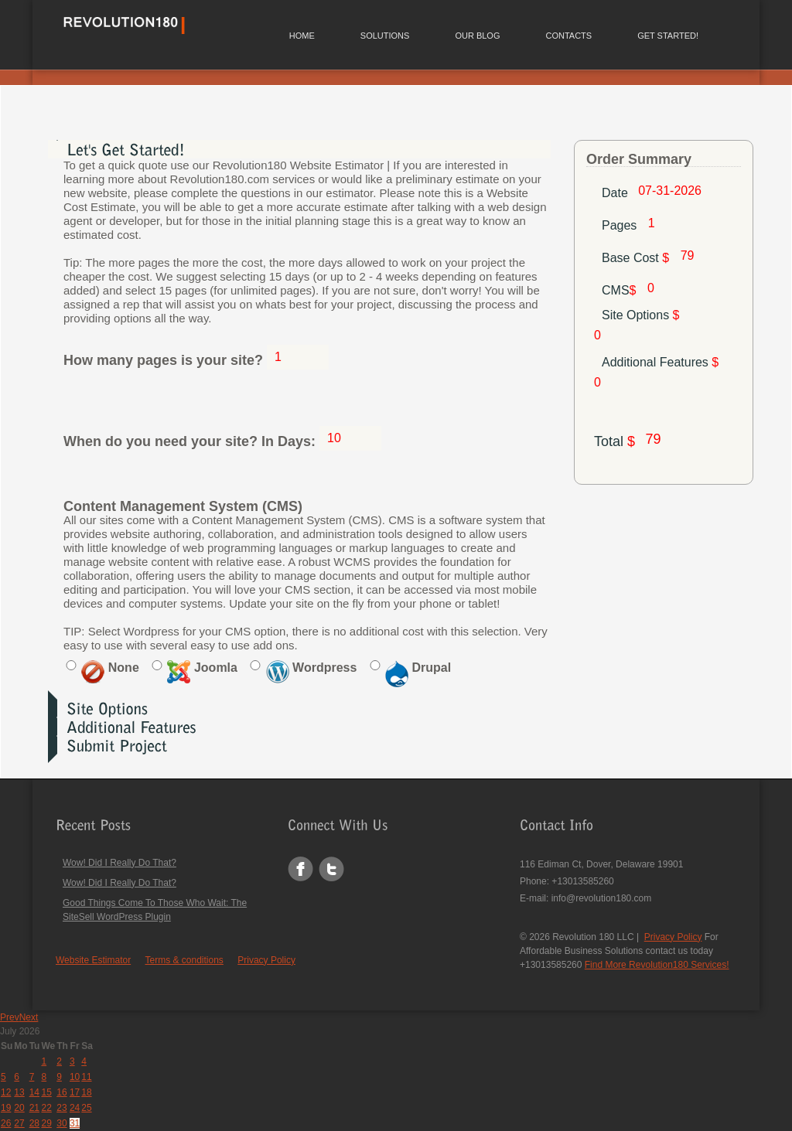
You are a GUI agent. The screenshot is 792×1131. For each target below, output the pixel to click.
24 (75, 1107)
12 (6, 1092)
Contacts (568, 35)
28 (34, 1123)
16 (61, 1092)
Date (615, 192)
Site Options (641, 315)
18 (86, 1092)
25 (86, 1107)
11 (86, 1076)
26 (6, 1123)
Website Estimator (93, 960)
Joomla (202, 667)
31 (75, 1123)
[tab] (299, 149)
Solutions (385, 35)
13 (19, 1092)
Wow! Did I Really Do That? (119, 862)
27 (19, 1123)
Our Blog (477, 35)
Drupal (418, 667)
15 (46, 1092)
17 (75, 1092)
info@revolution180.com (601, 898)
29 (46, 1123)
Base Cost (637, 257)
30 (61, 1123)
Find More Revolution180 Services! (657, 964)
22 (46, 1107)
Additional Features (660, 362)
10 (75, 1076)
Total (614, 441)
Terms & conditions (184, 960)
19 (6, 1107)
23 (61, 1107)
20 (19, 1107)
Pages (621, 225)
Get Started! (667, 35)
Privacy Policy (266, 960)
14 (34, 1092)
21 (34, 1107)
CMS (621, 290)
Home (302, 35)
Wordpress (311, 667)
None (109, 667)
